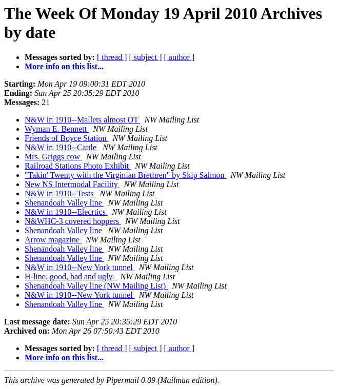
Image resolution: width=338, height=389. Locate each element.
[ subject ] (145, 57)
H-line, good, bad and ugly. (70, 276)
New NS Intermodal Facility (72, 184)
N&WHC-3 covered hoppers (73, 221)
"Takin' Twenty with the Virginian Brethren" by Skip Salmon (126, 175)
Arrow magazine (53, 239)
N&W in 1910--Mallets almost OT (83, 119)
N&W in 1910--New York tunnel (80, 267)
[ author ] (179, 57)
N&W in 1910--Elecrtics (66, 212)
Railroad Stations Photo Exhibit (78, 165)
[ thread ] (112, 57)
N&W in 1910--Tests (60, 193)
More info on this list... (64, 66)
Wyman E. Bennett (57, 129)
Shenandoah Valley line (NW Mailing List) (96, 285)
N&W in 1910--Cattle (61, 147)
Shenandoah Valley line (64, 202)
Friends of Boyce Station (67, 138)
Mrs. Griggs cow (53, 156)
